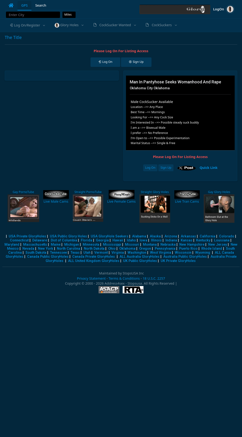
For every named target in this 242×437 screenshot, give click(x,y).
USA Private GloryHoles (27, 236)
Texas (75, 253)
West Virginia (160, 253)
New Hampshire (191, 245)
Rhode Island (211, 249)
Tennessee (58, 253)
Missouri (132, 245)
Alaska (155, 236)
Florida (86, 240)
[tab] (11, 5)
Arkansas (188, 236)
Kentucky (203, 240)
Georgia (102, 240)
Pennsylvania (165, 249)
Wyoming (202, 253)
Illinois (156, 240)
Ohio (112, 249)
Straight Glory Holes (155, 192)
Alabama (139, 236)
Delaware (39, 240)
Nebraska (168, 245)
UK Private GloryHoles (178, 261)
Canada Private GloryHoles (93, 257)
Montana (150, 245)
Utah (87, 253)
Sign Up (165, 168)
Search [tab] (40, 5)
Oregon (145, 249)
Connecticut (19, 240)
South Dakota (36, 253)
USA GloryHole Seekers (109, 236)
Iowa (143, 240)
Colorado (226, 236)
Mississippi (112, 245)
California (207, 236)
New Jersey (217, 245)
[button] (27, 25)
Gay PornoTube (23, 192)
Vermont (101, 253)
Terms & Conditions (124, 278)
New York (45, 249)
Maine (55, 245)
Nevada (28, 249)
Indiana (171, 240)
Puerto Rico (188, 249)
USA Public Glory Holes (68, 236)
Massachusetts (35, 245)
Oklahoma (127, 249)
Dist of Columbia (64, 240)
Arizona (170, 236)
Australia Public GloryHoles (185, 257)
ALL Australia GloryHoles (140, 257)
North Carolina (68, 249)
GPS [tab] (24, 5)
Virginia (118, 253)
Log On (150, 168)
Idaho (131, 240)
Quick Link (209, 167)
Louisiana (221, 240)
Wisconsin (183, 253)
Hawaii (117, 240)
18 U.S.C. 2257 (154, 278)
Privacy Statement (91, 278)
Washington (137, 253)
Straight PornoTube (88, 192)
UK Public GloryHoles (140, 261)
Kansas (186, 240)
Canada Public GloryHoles (48, 257)
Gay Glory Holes (219, 192)
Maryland (11, 245)
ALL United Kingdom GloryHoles (93, 261)
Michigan (71, 245)
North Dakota (94, 249)
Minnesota (91, 245)
